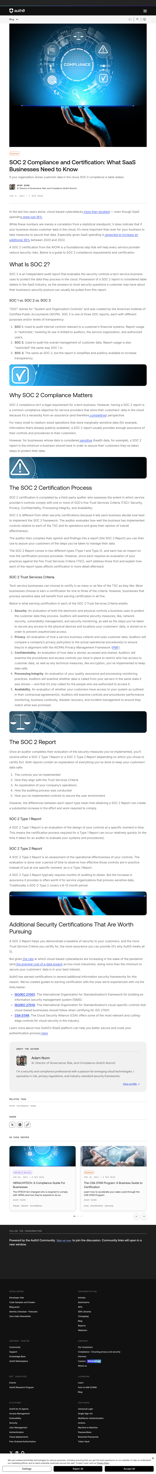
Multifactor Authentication (91, 1420)
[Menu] (145, 11)
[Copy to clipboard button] (27, 1125)
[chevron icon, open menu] (17, 19)
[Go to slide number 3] (87, 1218)
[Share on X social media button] (12, 1125)
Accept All (129, 1468)
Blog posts (14, 1309)
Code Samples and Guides (22, 1304)
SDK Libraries (84, 1314)
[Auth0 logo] (76, 11)
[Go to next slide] (144, 1218)
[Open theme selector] (144, 19)
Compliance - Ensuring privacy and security (99, 1354)
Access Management (19, 1416)
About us (82, 1368)
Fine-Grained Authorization (22, 1444)
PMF (115, 647)
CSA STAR (22, 1015)
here (44, 1033)
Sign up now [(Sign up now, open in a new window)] (64, 1242)
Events (12, 1385)
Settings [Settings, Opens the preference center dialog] (26, 1468)
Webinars (82, 1332)
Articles (82, 1300)
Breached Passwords (88, 1439)
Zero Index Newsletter (20, 1318)
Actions (82, 1425)
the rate (28, 959)
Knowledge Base (17, 1359)
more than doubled (96, 211)
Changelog (83, 1318)
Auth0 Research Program (21, 1389)
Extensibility (15, 1420)
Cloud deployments (18, 1439)
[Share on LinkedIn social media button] (20, 1125)
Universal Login (85, 1411)
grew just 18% (32, 217)
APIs (80, 1309)
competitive (97, 415)
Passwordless (84, 1434)
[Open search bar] (137, 19)
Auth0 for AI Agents (19, 1411)
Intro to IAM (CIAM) (87, 1389)
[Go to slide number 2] (78, 1218)
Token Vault (83, 1444)
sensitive (85, 440)
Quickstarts (83, 1304)
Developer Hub (16, 1300)
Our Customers (85, 1349)
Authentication (16, 1434)
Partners (82, 1359)
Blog (11, 19)
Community (15, 1349)
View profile (130, 1083)
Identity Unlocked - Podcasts (23, 1314)
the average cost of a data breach (39, 964)
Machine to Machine (88, 1430)
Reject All (78, 1468)
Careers (89, 1363)
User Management (18, 1430)
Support (13, 1354)
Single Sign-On (85, 1416)
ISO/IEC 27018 (25, 1005)
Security (13, 1425)
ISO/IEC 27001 (25, 994)
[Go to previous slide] (136, 1218)
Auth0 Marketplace (18, 1363)
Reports (82, 1328)
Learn (81, 1385)
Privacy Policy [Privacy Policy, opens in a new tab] (103, 1461)
